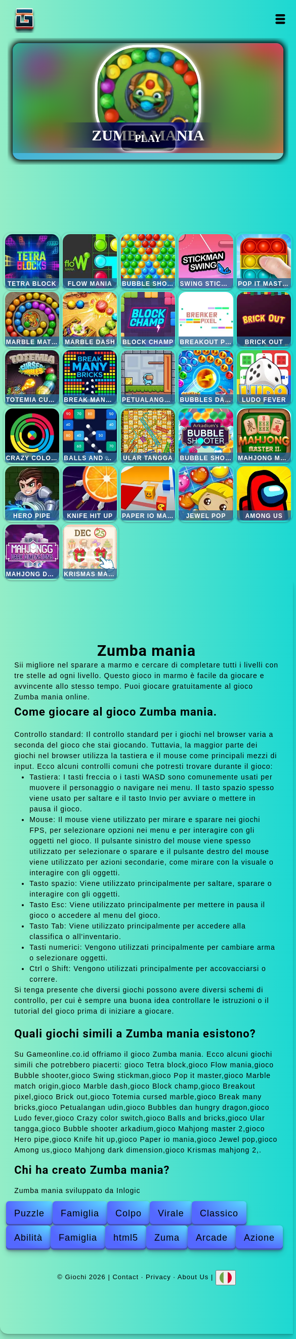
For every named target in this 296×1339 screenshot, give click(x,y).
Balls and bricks (90, 435)
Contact (125, 1276)
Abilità (28, 1238)
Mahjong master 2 (264, 435)
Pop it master (264, 261)
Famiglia (80, 1213)
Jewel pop (206, 493)
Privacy (158, 1276)
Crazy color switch (32, 435)
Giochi (56, 19)
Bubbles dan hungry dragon (206, 377)
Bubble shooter (148, 261)
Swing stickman (206, 261)
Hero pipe (32, 493)
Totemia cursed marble (32, 377)
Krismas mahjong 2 (90, 552)
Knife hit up (90, 493)
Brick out (264, 319)
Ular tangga (148, 435)
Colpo (128, 1213)
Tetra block (32, 261)
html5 (125, 1238)
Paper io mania (148, 493)
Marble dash (90, 319)
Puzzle (29, 1213)
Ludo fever (264, 377)
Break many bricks (90, 377)
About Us (193, 1276)
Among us (264, 493)
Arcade (212, 1238)
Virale (171, 1213)
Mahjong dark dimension (32, 552)
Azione (259, 1238)
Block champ (148, 319)
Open (280, 19)
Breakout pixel (206, 319)
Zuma (167, 1238)
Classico (219, 1213)
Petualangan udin (148, 377)
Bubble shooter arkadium (206, 435)
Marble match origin (32, 319)
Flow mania (90, 261)
